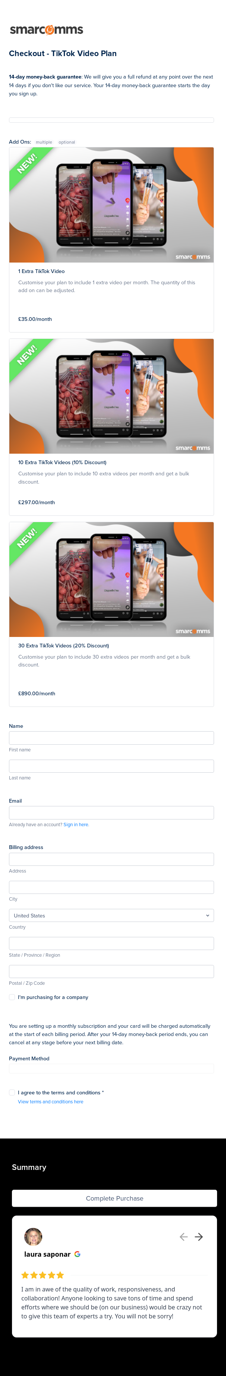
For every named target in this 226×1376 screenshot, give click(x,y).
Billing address (26, 847)
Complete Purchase (114, 1198)
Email (15, 801)
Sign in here (76, 824)
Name (16, 726)
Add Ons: (32, 141)
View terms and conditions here (50, 1101)
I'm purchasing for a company (53, 997)
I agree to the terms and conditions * (61, 1092)
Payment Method (29, 1058)
